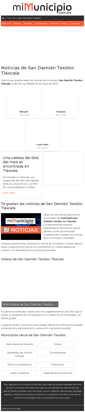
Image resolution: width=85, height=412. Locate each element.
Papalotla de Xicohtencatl (57, 373)
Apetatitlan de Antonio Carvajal (19, 354)
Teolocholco (57, 364)
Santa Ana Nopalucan (20, 364)
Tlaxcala (11, 18)
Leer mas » (9, 192)
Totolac (58, 344)
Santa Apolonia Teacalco (19, 344)
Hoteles (28, 23)
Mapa (64, 23)
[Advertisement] (42, 45)
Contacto (75, 23)
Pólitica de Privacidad (11, 409)
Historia (54, 23)
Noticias (6, 23)
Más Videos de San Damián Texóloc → (30, 304)
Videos (17, 23)
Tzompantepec (57, 352)
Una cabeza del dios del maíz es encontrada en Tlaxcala (21, 164)
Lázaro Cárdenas (19, 373)
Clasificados (41, 23)
